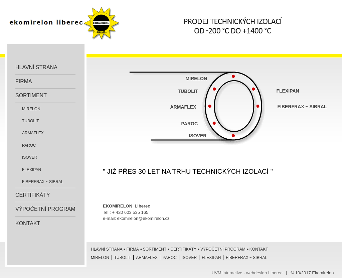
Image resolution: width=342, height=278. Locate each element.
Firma (23, 81)
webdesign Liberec (264, 272)
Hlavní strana (36, 67)
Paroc (29, 145)
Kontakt (27, 223)
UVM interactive (227, 272)
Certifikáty (32, 195)
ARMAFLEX (183, 107)
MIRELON (196, 78)
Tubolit (30, 121)
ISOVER (29, 157)
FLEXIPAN (288, 91)
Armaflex (33, 133)
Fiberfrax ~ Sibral (42, 181)
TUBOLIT (188, 91)
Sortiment (31, 95)
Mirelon (31, 109)
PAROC (190, 123)
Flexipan (31, 169)
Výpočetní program (45, 209)
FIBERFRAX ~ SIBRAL (302, 106)
